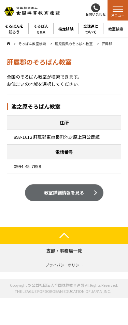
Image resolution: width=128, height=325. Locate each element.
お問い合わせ (95, 14)
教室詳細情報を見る (64, 193)
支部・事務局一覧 (64, 250)
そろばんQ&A (40, 28)
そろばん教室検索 (32, 43)
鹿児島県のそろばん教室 (74, 43)
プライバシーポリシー (64, 265)
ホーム (8, 43)
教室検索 (115, 28)
